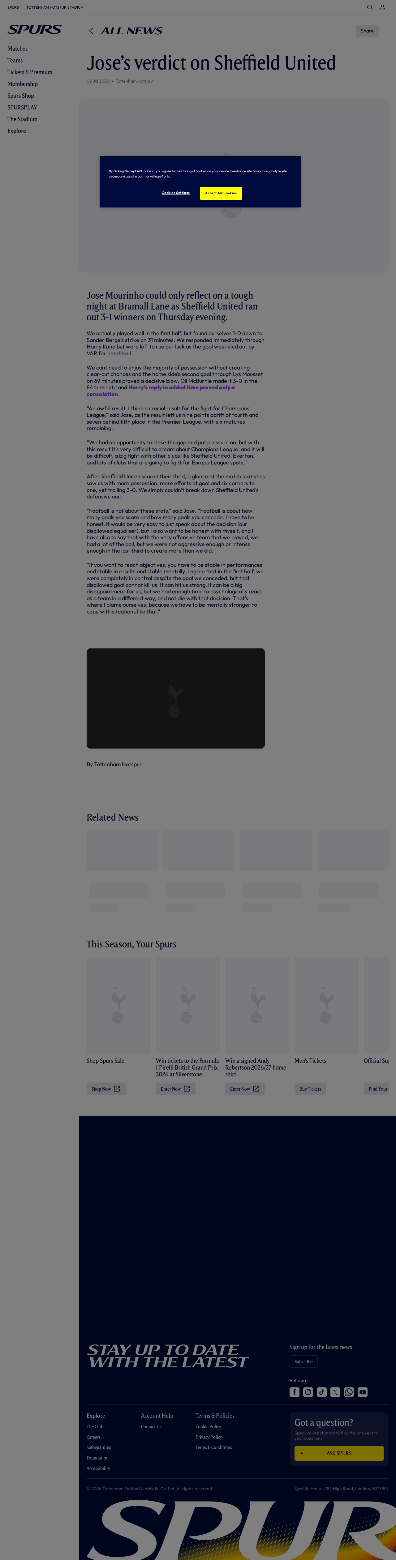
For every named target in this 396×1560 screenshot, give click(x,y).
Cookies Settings (176, 192)
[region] (200, 181)
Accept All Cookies (221, 193)
